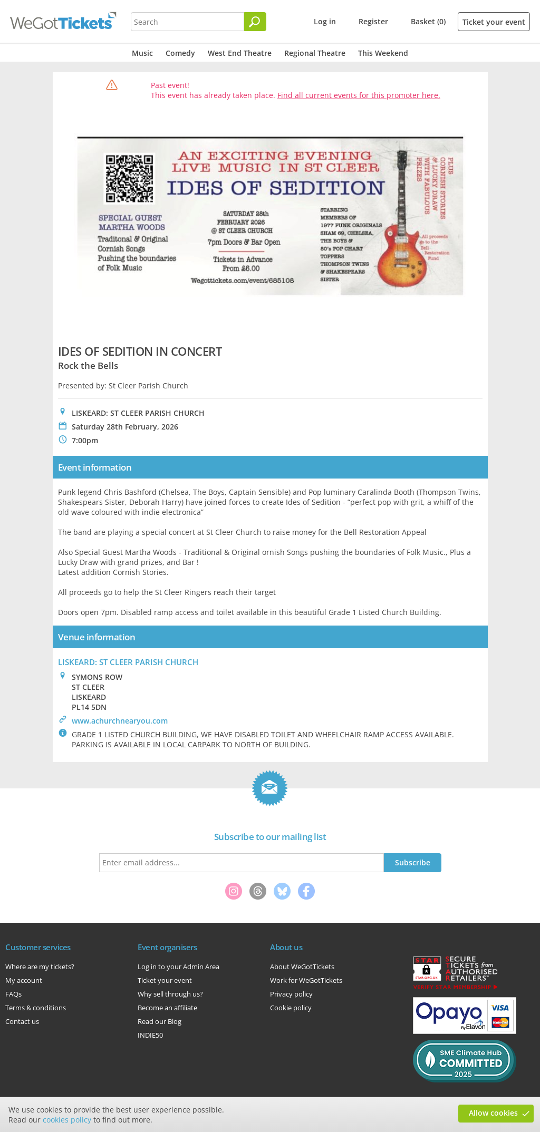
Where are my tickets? (39, 966)
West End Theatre (240, 53)
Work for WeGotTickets (306, 980)
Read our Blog (159, 1021)
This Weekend (383, 53)
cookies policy (67, 1120)
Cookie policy (291, 1007)
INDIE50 (150, 1035)
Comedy (180, 53)
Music (142, 53)
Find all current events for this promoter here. (358, 95)
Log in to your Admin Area (178, 966)
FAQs (13, 994)
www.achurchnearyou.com (120, 721)
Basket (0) (428, 21)
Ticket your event (493, 22)
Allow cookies (493, 1113)
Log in (325, 21)
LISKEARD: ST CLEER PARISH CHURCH (128, 662)
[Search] (255, 21)
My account (23, 980)
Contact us (22, 1021)
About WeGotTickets (302, 966)
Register (373, 21)
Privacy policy (291, 994)
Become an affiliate (167, 1007)
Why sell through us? (170, 994)
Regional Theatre (314, 53)
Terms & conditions (35, 1007)
